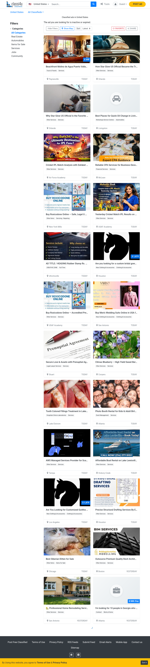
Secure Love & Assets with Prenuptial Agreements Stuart (74, 362)
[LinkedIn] (78, 655)
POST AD (137, 4)
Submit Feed (89, 642)
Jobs (13, 52)
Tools (105, 4)
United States (17, 12)
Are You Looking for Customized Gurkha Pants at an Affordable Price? (80, 509)
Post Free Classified (17, 642)
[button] (120, 4)
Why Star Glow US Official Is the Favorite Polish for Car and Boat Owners (82, 116)
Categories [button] (16, 28)
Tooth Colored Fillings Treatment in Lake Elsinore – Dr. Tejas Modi (78, 411)
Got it (144, 662)
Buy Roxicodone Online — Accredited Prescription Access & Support (80, 312)
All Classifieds (35, 12)
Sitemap (75, 647)
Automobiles (17, 40)
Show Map (67, 28)
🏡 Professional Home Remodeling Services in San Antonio (75, 608)
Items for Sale (18, 44)
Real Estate (17, 36)
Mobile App (121, 642)
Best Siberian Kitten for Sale (60, 559)
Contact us (137, 642)
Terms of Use (38, 642)
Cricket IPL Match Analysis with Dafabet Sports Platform (74, 165)
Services (15, 48)
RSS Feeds (73, 642)
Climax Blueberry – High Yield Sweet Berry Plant (119, 362)
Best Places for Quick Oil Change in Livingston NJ (120, 116)
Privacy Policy (56, 642)
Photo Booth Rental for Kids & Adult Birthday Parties (121, 411)
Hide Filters (53, 28)
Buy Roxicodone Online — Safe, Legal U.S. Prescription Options (77, 214)
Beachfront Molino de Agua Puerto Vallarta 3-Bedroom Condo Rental (80, 66)
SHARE (131, 28)
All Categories (18, 32)
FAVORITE (118, 28)
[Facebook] (71, 655)
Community (17, 56)
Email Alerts (105, 642)
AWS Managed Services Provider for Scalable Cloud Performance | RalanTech (84, 460)
